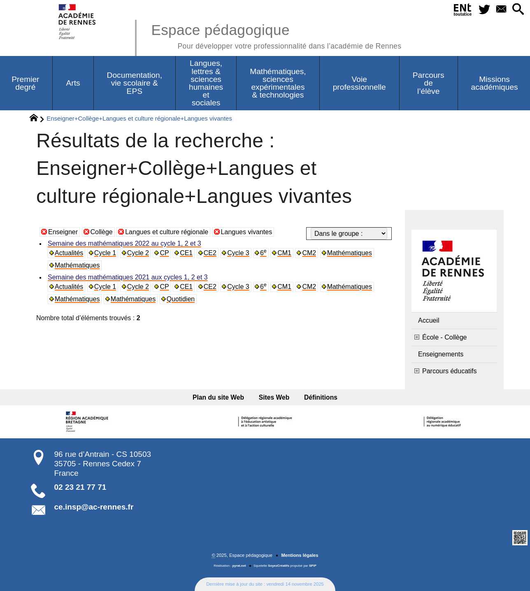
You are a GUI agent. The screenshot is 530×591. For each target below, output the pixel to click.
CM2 (309, 252)
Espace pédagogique (276, 35)
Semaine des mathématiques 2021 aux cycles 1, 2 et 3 (128, 277)
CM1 (284, 252)
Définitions (320, 397)
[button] (518, 9)
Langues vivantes (246, 231)
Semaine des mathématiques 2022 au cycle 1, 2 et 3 (124, 243)
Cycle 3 (238, 252)
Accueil (428, 320)
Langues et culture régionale (166, 231)
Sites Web (274, 397)
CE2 (210, 252)
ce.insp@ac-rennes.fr (94, 507)
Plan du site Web (218, 397)
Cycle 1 (105, 252)
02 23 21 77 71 (80, 487)
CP (164, 252)
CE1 (186, 252)
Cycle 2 (138, 252)
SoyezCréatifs (278, 566)
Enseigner (63, 231)
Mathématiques (349, 252)
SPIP (312, 566)
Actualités (69, 252)
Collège (102, 231)
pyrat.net (239, 566)
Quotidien (181, 299)
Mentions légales (299, 555)
